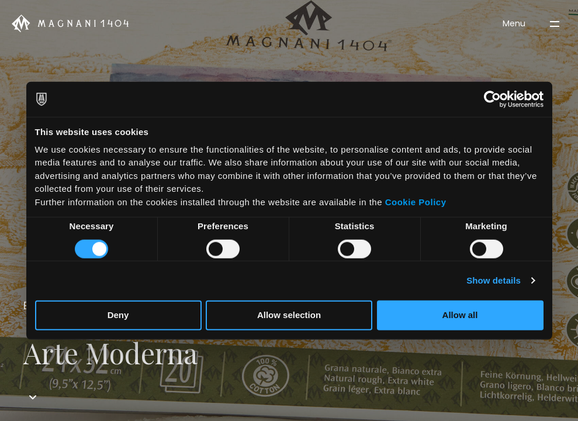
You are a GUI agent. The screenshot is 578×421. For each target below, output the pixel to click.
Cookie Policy (416, 201)
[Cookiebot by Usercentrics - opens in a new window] (492, 99)
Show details (493, 280)
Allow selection (289, 315)
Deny (118, 315)
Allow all (460, 315)
